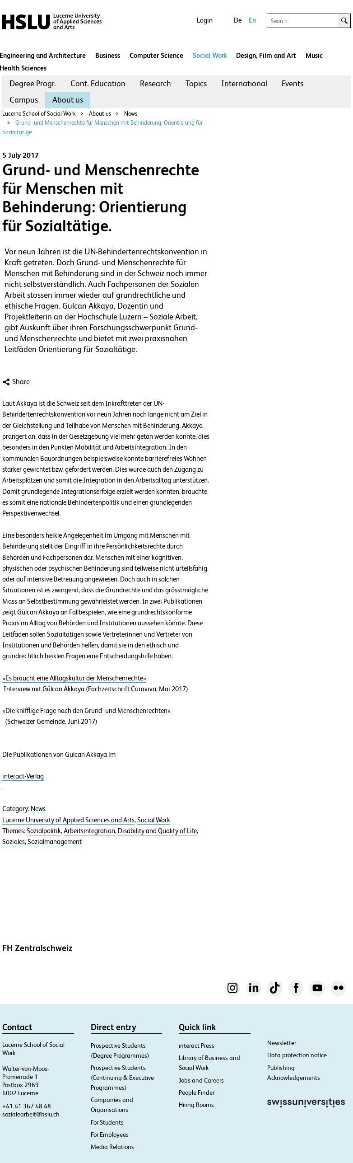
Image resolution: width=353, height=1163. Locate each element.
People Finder (196, 1092)
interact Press (196, 1045)
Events (292, 83)
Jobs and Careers (201, 1080)
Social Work (210, 55)
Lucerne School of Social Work (39, 113)
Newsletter (281, 1042)
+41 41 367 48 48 (26, 1106)
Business (107, 55)
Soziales (13, 841)
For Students (107, 1122)
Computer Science (156, 55)
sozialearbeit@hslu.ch (31, 1114)
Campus (23, 99)
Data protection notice (297, 1055)
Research (155, 83)
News (130, 113)
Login (205, 20)
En (252, 20)
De (238, 20)
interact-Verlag (23, 776)
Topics (196, 83)
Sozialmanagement (55, 841)
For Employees (110, 1134)
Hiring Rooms (196, 1104)
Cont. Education (97, 83)
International (244, 83)
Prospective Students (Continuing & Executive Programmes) (122, 1077)
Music (314, 55)
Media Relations (112, 1146)
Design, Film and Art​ (266, 55)
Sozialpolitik (44, 831)
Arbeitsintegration (89, 831)
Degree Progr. (32, 83)
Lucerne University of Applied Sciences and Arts (68, 820)
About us (67, 99)
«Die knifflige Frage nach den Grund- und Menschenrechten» (86, 710)
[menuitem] (32, 83)
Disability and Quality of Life (157, 831)
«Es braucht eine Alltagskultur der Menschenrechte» (74, 678)
